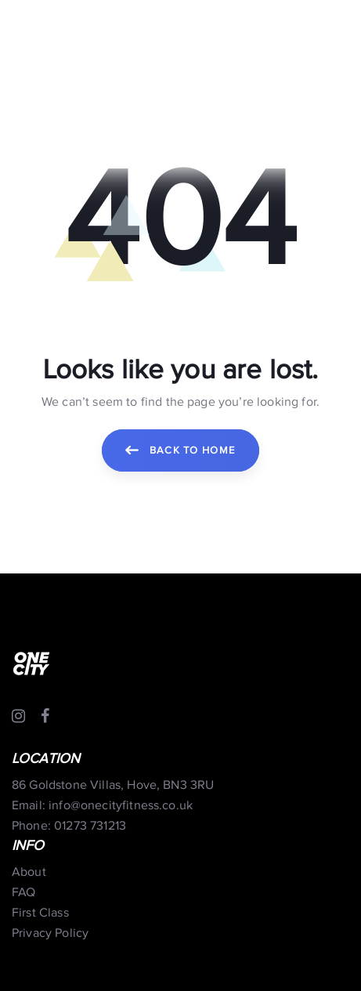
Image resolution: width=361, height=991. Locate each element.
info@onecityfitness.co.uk (121, 805)
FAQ (23, 892)
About (29, 872)
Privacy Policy (50, 933)
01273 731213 (90, 826)
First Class (40, 913)
